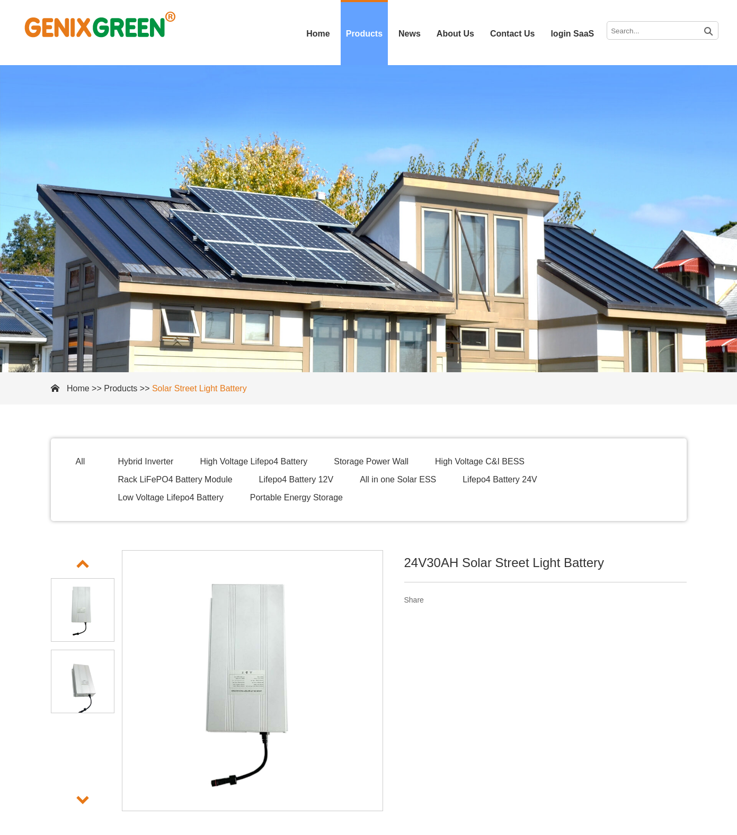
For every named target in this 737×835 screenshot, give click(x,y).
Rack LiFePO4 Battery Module (175, 479)
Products (364, 33)
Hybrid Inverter (146, 461)
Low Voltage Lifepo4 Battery (171, 497)
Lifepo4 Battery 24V (500, 479)
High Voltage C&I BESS (480, 461)
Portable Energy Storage (296, 497)
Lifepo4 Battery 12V (296, 479)
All (80, 461)
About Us (455, 33)
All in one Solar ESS (398, 479)
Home (318, 33)
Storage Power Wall (371, 461)
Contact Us (512, 33)
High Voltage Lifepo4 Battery (253, 461)
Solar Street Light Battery (199, 388)
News (409, 33)
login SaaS (572, 33)
